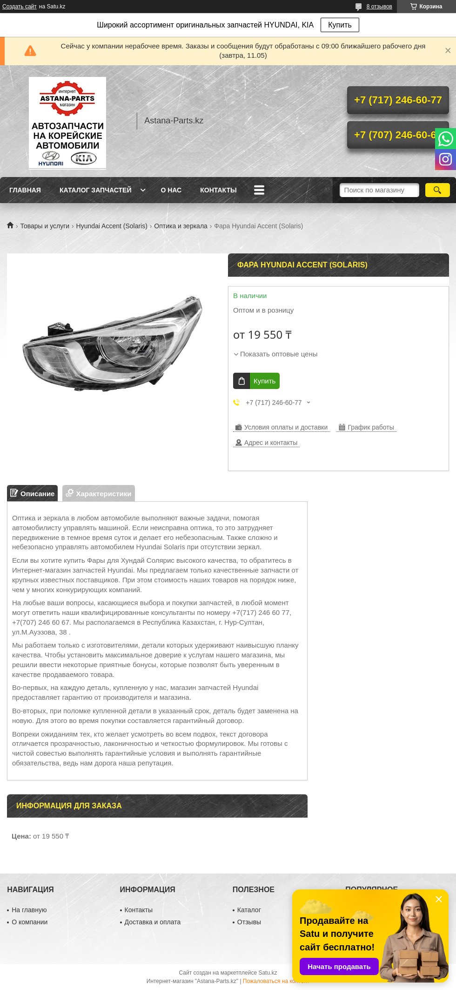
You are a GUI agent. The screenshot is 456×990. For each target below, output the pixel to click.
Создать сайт (19, 6)
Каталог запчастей (96, 190)
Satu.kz (267, 973)
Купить (340, 25)
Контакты (218, 190)
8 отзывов (379, 6)
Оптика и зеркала (181, 226)
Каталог (249, 910)
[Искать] (437, 190)
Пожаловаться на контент (276, 981)
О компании (29, 922)
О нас (171, 190)
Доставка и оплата (153, 922)
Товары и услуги (44, 226)
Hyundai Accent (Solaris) (112, 226)
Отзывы (249, 922)
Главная (25, 190)
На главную (29, 910)
